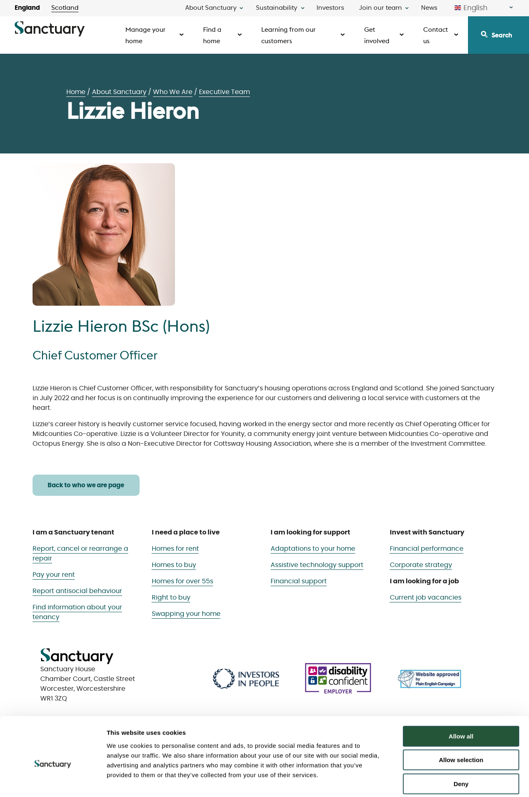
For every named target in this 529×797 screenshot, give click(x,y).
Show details (427, 780)
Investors (330, 8)
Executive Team (224, 92)
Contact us (435, 35)
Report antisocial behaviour (77, 592)
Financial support (299, 583)
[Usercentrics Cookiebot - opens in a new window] (52, 781)
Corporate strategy (421, 566)
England (27, 8)
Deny (461, 745)
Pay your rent (54, 576)
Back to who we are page (85, 486)
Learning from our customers (288, 35)
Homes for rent (175, 550)
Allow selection (461, 721)
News (429, 8)
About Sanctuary (210, 8)
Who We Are (172, 92)
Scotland (65, 8)
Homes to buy (174, 566)
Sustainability (276, 8)
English (471, 8)
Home (75, 92)
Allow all (461, 697)
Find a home (212, 35)
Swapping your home (186, 615)
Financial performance (426, 550)
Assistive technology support (317, 566)
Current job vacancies (425, 599)
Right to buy (171, 599)
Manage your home (145, 35)
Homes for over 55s (182, 583)
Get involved (376, 35)
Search (502, 35)
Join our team (380, 8)
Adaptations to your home (313, 550)
